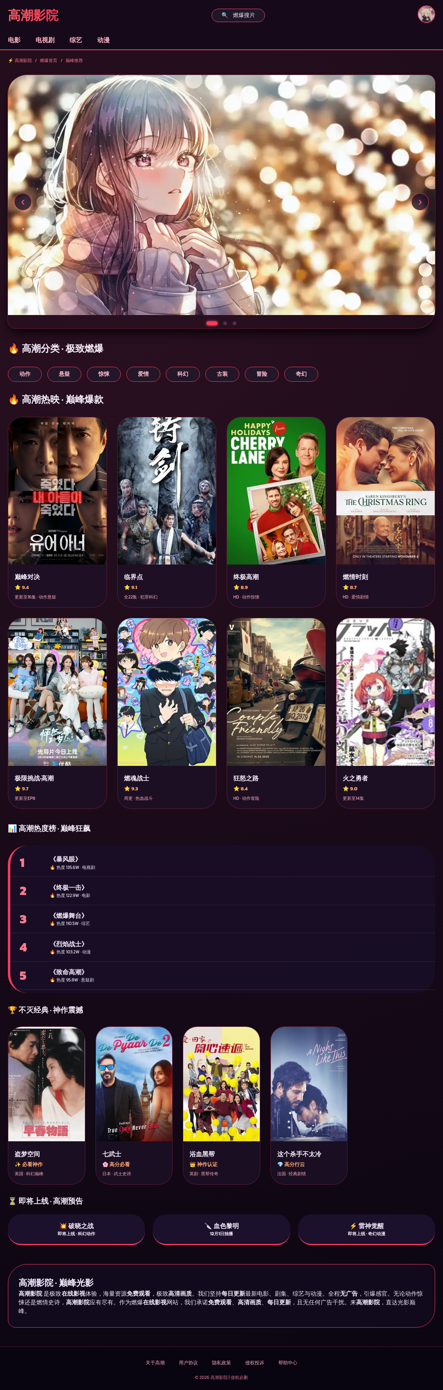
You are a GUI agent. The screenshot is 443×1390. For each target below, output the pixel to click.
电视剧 (45, 40)
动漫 (103, 40)
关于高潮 (155, 1363)
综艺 (75, 40)
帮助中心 (287, 1363)
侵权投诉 (254, 1363)
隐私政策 (221, 1363)
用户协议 (188, 1363)
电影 (14, 40)
